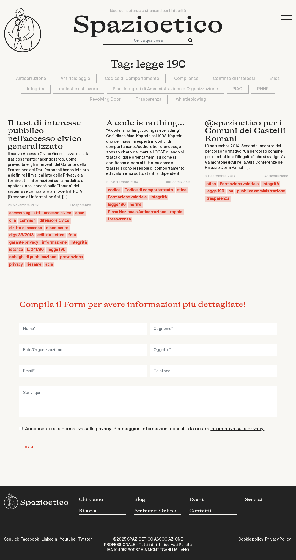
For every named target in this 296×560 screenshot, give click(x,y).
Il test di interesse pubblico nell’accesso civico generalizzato (45, 135)
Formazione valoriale (127, 197)
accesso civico (57, 213)
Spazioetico (148, 24)
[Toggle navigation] (286, 18)
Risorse (88, 510)
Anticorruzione (31, 79)
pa (230, 191)
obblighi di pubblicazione (32, 257)
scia (49, 265)
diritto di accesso (25, 228)
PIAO (237, 89)
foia (72, 235)
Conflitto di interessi (234, 79)
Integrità (35, 89)
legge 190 (56, 250)
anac (79, 213)
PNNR (263, 89)
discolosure (57, 228)
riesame (33, 265)
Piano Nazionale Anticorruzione (137, 212)
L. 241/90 (35, 250)
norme (135, 205)
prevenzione (71, 257)
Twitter (85, 539)
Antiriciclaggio (75, 79)
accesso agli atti (24, 213)
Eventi (197, 499)
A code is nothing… (145, 123)
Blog (139, 499)
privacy (16, 265)
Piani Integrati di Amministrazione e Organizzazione (165, 89)
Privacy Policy (278, 539)
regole (176, 212)
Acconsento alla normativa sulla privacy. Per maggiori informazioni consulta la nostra (144, 429)
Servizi (253, 499)
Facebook (30, 539)
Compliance (186, 79)
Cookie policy (250, 539)
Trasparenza (148, 99)
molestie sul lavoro (78, 89)
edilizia (44, 235)
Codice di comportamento (148, 190)
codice (114, 190)
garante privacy (23, 243)
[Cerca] (190, 40)
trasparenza (119, 219)
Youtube (67, 539)
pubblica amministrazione (261, 191)
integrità (78, 243)
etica (59, 235)
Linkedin (49, 539)
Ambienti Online (155, 510)
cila (12, 221)
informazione (54, 243)
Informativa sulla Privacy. (237, 429)
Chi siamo (91, 499)
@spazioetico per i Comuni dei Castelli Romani (245, 131)
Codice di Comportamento (132, 79)
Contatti (200, 510)
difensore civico (54, 221)
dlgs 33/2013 (21, 235)
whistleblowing (191, 99)
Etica (275, 79)
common (27, 221)
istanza (16, 250)
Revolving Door (105, 99)
